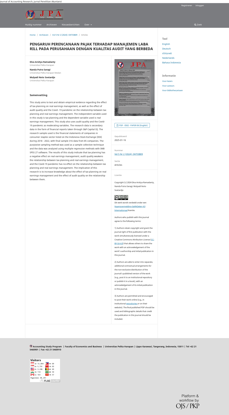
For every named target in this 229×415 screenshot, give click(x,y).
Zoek (198, 24)
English (166, 44)
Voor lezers (167, 81)
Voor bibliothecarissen (172, 90)
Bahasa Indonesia (171, 62)
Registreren (186, 5)
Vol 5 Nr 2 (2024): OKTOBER (64, 34)
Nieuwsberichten (71, 24)
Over (87, 24)
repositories (131, 303)
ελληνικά (167, 53)
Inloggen (200, 5)
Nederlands (168, 57)
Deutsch (166, 48)
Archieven (52, 24)
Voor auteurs (168, 85)
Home (32, 34)
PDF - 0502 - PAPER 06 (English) (133, 125)
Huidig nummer (33, 24)
